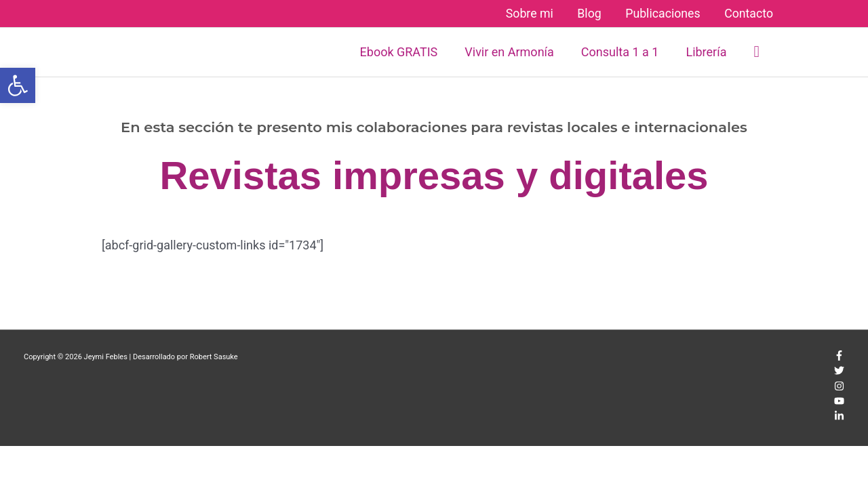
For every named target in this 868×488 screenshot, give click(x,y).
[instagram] (839, 388)
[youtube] (839, 403)
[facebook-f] (839, 358)
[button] (756, 52)
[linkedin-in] (839, 418)
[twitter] (839, 373)
